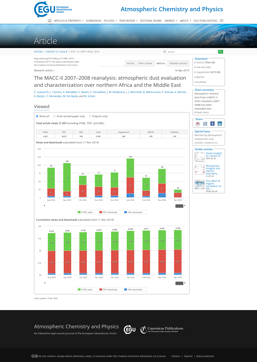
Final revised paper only (69, 116)
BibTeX (200, 77)
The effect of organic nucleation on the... (214, 184)
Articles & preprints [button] (67, 20)
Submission (93, 20)
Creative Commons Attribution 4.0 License (142, 356)
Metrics (161, 63)
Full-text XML (203, 67)
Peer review (145, 63)
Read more (202, 112)
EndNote (201, 82)
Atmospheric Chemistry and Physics (172, 9)
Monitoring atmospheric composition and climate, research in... (208, 138)
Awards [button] (170, 20)
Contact (175, 356)
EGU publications (205, 20)
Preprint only (98, 116)
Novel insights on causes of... (214, 154)
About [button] (184, 20)
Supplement (203, 72)
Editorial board (151, 20)
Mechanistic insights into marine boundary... (213, 169)
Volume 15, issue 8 (56, 51)
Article (130, 63)
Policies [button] (109, 20)
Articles (38, 51)
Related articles (179, 63)
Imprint (188, 356)
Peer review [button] (128, 20)
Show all (42, 116)
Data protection (205, 356)
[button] (164, 51)
